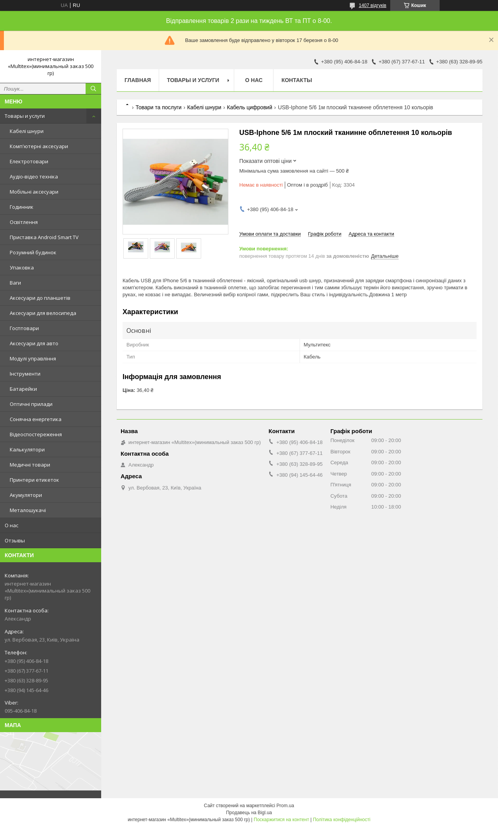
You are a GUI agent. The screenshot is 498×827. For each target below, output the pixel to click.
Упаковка (22, 267)
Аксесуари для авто (34, 343)
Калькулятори (27, 449)
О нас (11, 525)
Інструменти (25, 373)
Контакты (296, 80)
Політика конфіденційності (341, 819)
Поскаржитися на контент (281, 819)
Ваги (15, 282)
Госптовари (24, 328)
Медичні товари (30, 464)
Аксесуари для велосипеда (43, 312)
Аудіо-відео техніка (34, 176)
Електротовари (29, 161)
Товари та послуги (158, 107)
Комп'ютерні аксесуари (39, 146)
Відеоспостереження (36, 434)
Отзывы (15, 540)
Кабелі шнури (27, 131)
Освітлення (24, 222)
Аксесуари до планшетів (40, 297)
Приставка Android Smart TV (44, 237)
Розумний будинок (33, 252)
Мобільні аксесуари (34, 191)
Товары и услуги (25, 115)
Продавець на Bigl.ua (249, 812)
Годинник (21, 206)
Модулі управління (33, 358)
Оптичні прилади (31, 403)
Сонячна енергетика (35, 419)
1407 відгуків (372, 5)
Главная (137, 80)
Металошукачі (28, 510)
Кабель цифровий (249, 107)
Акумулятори (26, 494)
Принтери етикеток (34, 479)
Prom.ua (285, 805)
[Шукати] (93, 88)
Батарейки (23, 388)
